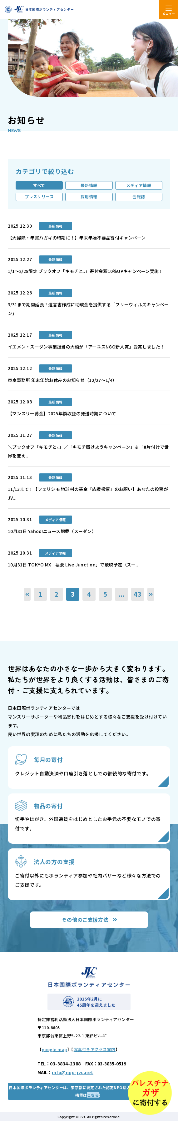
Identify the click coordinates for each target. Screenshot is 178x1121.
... (121, 594)
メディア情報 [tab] (138, 185)
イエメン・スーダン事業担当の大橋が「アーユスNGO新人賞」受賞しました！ (86, 346)
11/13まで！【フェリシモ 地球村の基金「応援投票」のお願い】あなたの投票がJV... (88, 493)
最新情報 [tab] (89, 185)
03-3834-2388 (65, 1063)
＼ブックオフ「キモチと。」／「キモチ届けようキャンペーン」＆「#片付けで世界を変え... (88, 451)
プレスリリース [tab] (39, 197)
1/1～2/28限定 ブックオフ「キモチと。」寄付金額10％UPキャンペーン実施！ (85, 271)
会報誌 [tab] (138, 197)
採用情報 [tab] (89, 197)
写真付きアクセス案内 (95, 1049)
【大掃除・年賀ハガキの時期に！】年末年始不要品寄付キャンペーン (77, 238)
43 (138, 594)
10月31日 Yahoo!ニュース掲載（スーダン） (52, 531)
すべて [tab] (39, 185)
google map (54, 1049)
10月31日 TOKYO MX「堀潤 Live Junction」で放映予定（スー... (74, 564)
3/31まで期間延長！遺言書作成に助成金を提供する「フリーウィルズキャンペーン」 (88, 308)
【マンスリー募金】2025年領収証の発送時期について (62, 413)
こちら (93, 1095)
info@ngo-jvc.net (72, 1072)
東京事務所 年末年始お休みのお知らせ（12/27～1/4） (62, 380)
